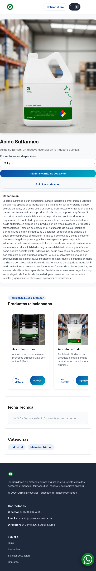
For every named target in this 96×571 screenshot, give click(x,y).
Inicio (11, 542)
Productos (14, 549)
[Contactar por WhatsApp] (87, 559)
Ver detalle (19, 380)
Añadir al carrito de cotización (48, 173)
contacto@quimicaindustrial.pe (34, 518)
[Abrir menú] (85, 7)
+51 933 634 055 (32, 511)
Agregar (37, 380)
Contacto (13, 561)
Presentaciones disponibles (18, 156)
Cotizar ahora (55, 7)
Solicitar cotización (48, 184)
